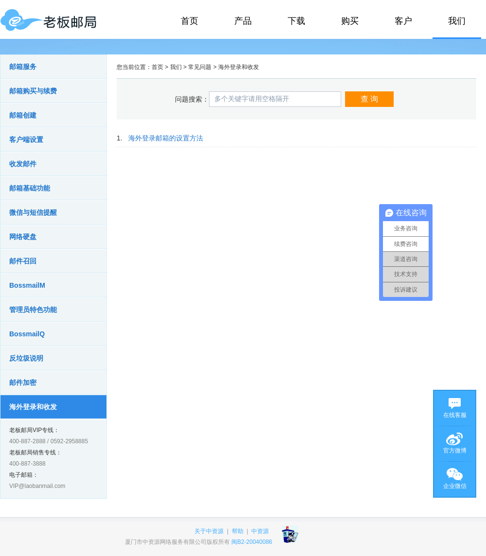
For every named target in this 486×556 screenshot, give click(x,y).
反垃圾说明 (26, 358)
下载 (296, 21)
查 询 (369, 99)
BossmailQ (27, 334)
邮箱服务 (22, 66)
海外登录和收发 (33, 407)
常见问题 (199, 67)
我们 (457, 21)
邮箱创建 (22, 115)
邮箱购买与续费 (33, 91)
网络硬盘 (22, 237)
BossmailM (27, 285)
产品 (243, 21)
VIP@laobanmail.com (37, 486)
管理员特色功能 (33, 309)
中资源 (260, 531)
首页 (189, 21)
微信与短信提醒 (33, 212)
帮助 (237, 531)
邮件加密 (22, 382)
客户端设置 (26, 139)
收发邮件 (22, 164)
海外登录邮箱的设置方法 (165, 138)
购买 (350, 21)
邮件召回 (22, 261)
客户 (403, 21)
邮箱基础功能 (29, 188)
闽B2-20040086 (251, 542)
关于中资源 (209, 531)
